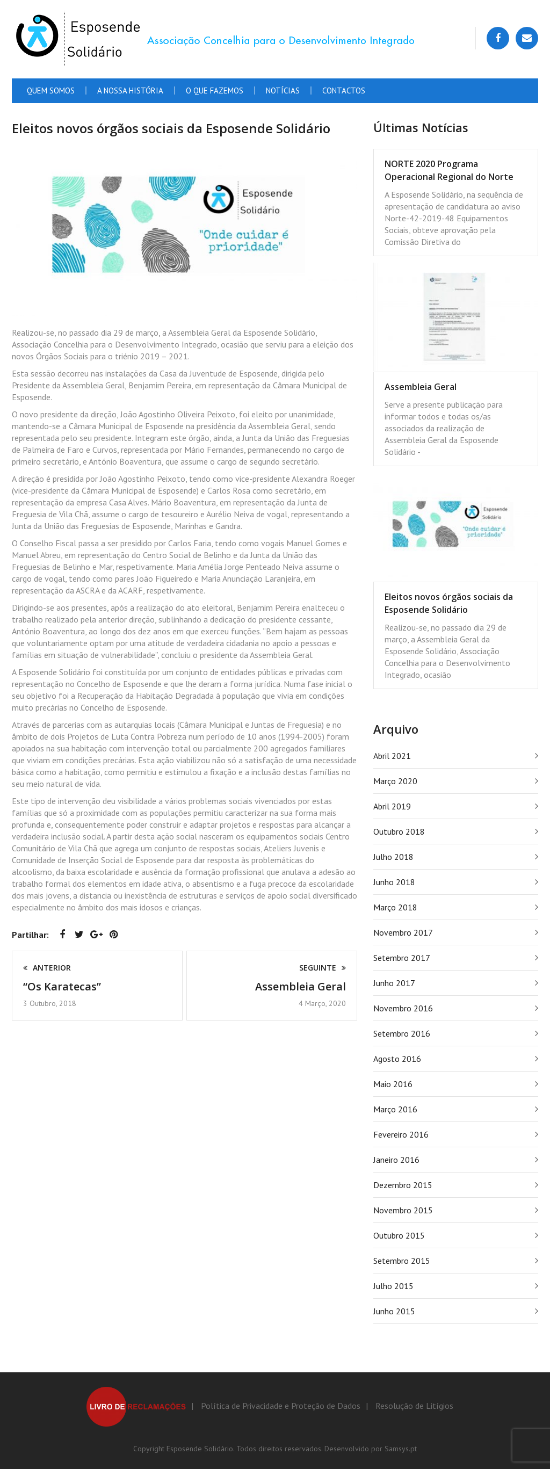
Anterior (47, 968)
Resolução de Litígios (414, 1405)
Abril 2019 (392, 806)
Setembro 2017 (401, 957)
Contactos (343, 90)
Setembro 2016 (401, 1033)
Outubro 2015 (399, 1235)
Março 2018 (395, 907)
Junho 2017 (394, 983)
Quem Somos (51, 90)
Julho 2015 (393, 1285)
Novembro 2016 (403, 1008)
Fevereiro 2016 (401, 1134)
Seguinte (322, 968)
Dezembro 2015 (402, 1184)
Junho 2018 (394, 882)
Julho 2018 (393, 856)
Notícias (283, 90)
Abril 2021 (392, 755)
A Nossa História (130, 90)
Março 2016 (395, 1109)
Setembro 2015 (401, 1260)
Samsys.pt (401, 1448)
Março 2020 (395, 781)
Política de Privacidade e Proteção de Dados (280, 1405)
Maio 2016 (392, 1084)
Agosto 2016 (397, 1058)
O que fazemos (214, 90)
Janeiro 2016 (396, 1159)
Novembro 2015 (403, 1210)
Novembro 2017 (403, 932)
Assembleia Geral (300, 986)
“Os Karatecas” (62, 986)
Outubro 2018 (399, 831)
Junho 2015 (394, 1311)
